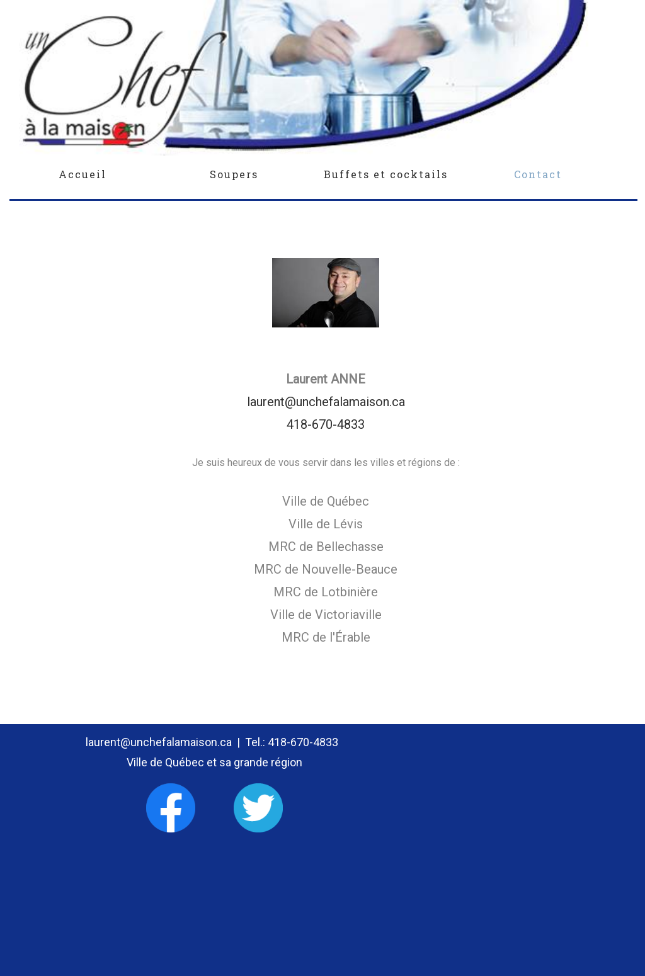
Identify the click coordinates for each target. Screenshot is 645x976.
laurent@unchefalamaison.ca (326, 401)
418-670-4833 (326, 424)
